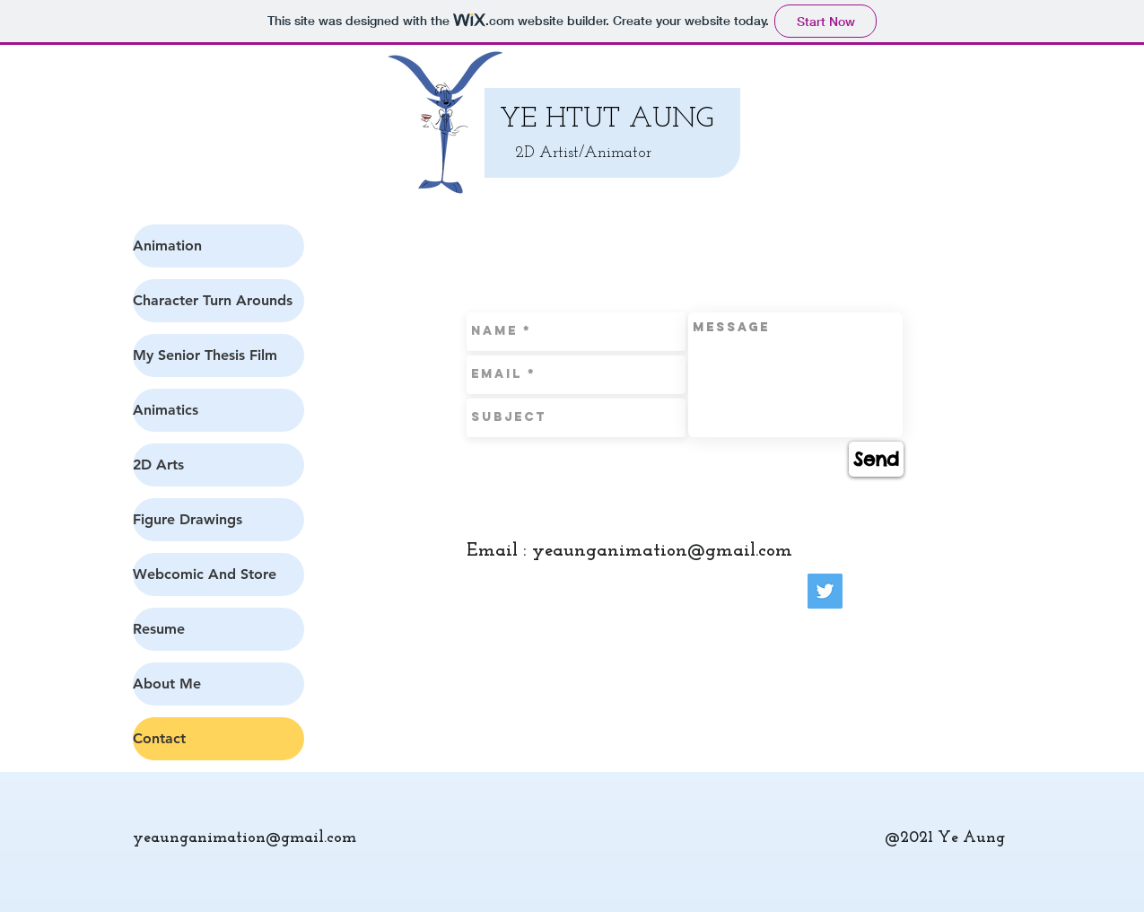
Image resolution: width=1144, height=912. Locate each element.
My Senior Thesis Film (205, 355)
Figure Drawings (187, 519)
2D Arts (158, 464)
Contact (159, 738)
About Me (167, 683)
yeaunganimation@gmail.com (662, 550)
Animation (167, 245)
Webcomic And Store (204, 574)
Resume (159, 628)
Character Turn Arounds (213, 300)
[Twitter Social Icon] (825, 591)
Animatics (165, 409)
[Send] (876, 459)
